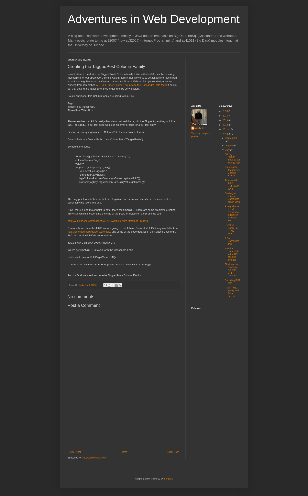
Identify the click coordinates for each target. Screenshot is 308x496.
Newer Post (75, 452)
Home (124, 452)
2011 (225, 129)
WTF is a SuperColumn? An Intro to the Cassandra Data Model (132, 84)
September (231, 138)
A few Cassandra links (232, 241)
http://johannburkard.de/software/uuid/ (89, 231)
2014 (225, 115)
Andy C (199, 128)
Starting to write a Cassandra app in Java (232, 197)
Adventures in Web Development (154, 19)
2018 (225, 111)
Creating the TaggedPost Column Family (232, 171)
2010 (225, 134)
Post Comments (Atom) (94, 457)
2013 (225, 120)
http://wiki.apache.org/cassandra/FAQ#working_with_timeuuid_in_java (108, 220)
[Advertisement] (123, 421)
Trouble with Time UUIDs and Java (232, 184)
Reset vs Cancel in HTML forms (231, 229)
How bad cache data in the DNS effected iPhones (232, 254)
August (229, 145)
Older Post (173, 452)
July (227, 150)
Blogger (168, 478)
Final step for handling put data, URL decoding (231, 270)
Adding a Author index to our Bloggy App (232, 158)
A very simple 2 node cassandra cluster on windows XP (232, 213)
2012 (225, 125)
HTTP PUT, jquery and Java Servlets (232, 292)
